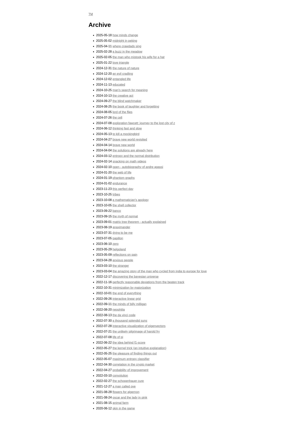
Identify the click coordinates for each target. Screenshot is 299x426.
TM (90, 14)
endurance (120, 183)
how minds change (125, 35)
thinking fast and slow (127, 128)
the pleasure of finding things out (135, 353)
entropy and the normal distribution (136, 156)
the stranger (121, 265)
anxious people (123, 260)
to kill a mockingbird (126, 134)
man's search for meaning (130, 90)
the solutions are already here (133, 150)
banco (117, 210)
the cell (117, 117)
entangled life (122, 79)
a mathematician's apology (131, 200)
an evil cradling (123, 73)
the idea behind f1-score (129, 342)
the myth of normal (125, 216)
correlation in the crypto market (133, 364)
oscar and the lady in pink (130, 397)
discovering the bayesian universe (135, 276)
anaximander (121, 227)
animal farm (121, 402)
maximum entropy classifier (131, 359)
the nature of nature (126, 68)
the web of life (122, 172)
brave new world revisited (130, 139)
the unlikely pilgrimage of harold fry (136, 331)
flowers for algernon (126, 392)
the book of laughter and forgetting (136, 106)
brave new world (124, 145)
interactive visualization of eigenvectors (139, 326)
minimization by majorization (132, 287)
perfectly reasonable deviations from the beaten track (148, 282)
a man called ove (124, 386)
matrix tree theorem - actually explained (139, 221)
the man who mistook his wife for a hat (138, 57)
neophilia (119, 309)
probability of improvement (130, 370)
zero (115, 243)
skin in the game (124, 408)
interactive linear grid (127, 298)
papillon (118, 238)
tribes (116, 194)
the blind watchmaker (127, 101)
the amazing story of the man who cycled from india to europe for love (160, 271)
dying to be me (123, 232)
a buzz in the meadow (127, 51)
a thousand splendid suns (130, 320)
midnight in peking (125, 40)
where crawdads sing (127, 46)
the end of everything (127, 293)
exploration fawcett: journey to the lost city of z (144, 123)
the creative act (123, 95)
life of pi (118, 337)
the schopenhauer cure (128, 381)
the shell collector (124, 205)
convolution (120, 375)
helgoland (119, 249)
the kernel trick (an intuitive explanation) (139, 348)
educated (119, 84)
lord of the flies (122, 112)
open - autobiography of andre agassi (138, 167)
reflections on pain (125, 254)
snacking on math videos (129, 161)
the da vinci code (124, 315)
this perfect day (123, 188)
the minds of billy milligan (129, 304)
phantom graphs (124, 177)
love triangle (121, 62)
